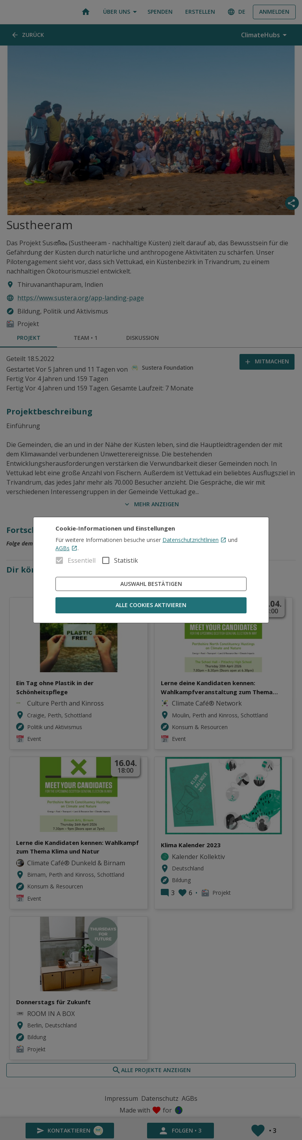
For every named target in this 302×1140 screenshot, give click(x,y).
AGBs (66, 548)
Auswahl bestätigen (151, 584)
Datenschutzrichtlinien (194, 540)
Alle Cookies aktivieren (151, 605)
